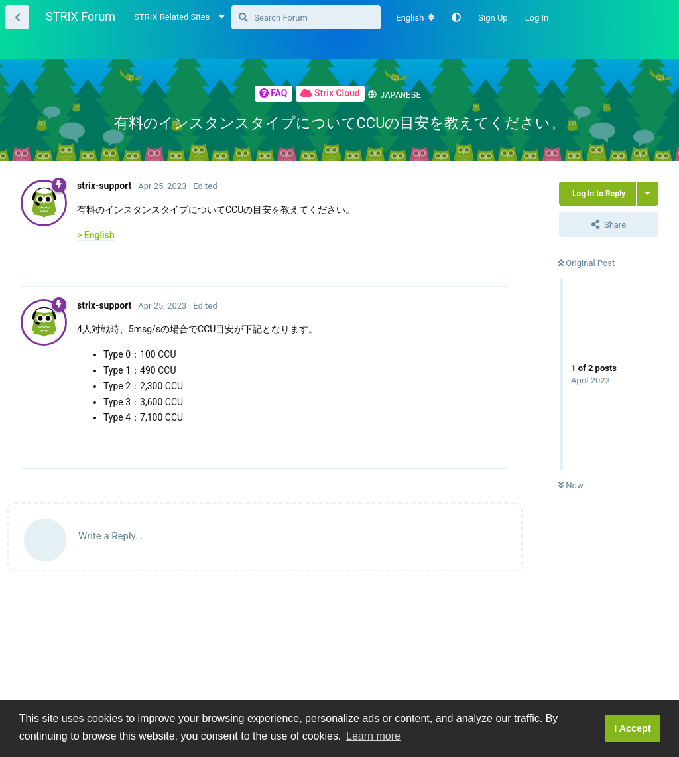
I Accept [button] (632, 728)
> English (96, 234)
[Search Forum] (306, 17)
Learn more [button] (373, 736)
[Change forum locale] (415, 18)
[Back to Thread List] (17, 17)
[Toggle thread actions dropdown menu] (647, 193)
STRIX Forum (80, 16)
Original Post (586, 262)
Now (571, 485)
